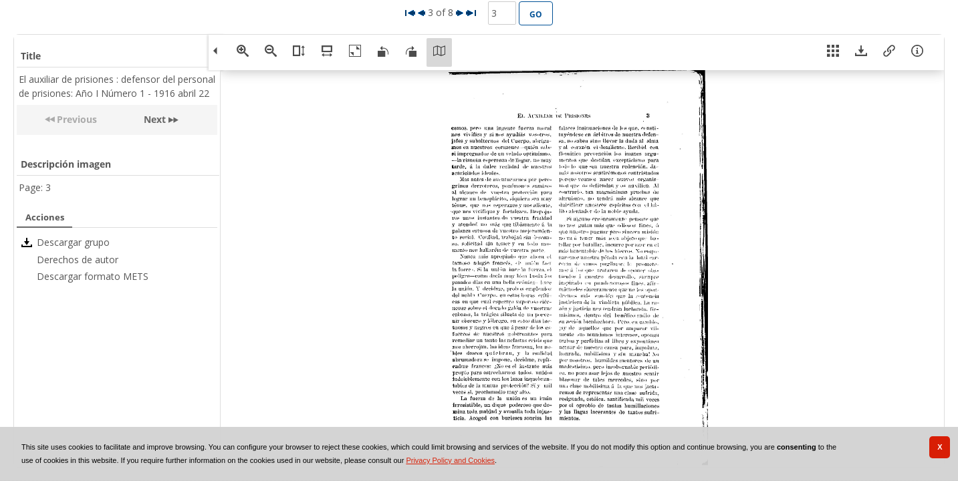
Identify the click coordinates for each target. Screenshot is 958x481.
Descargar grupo (73, 242)
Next (154, 119)
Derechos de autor (77, 259)
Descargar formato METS (92, 276)
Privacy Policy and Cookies (450, 460)
